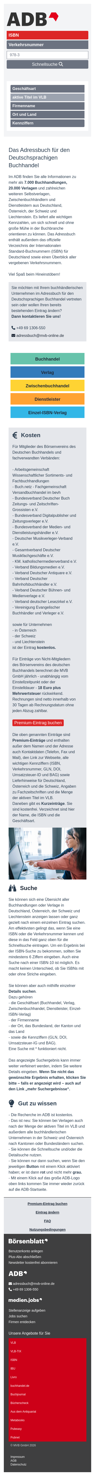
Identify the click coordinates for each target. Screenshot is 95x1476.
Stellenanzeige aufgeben (27, 1310)
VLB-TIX (16, 1351)
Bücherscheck (19, 1403)
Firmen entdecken (22, 1322)
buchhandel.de (20, 1385)
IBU (13, 1368)
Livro (14, 1377)
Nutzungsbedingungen (47, 1229)
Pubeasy (16, 1429)
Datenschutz (18, 1464)
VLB (13, 1342)
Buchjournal (18, 1394)
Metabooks (18, 1420)
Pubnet (15, 1437)
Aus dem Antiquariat (23, 1411)
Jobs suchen (18, 1316)
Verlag (47, 372)
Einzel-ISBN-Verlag (47, 412)
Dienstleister (47, 399)
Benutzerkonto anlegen (26, 1251)
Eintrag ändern (47, 1212)
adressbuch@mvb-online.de (37, 336)
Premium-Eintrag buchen (38, 722)
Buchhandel (47, 359)
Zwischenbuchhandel (47, 386)
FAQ (47, 1221)
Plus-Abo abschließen (25, 1257)
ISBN (14, 1360)
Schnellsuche (47, 64)
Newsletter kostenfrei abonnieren (33, 1262)
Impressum (18, 1457)
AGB (13, 1460)
